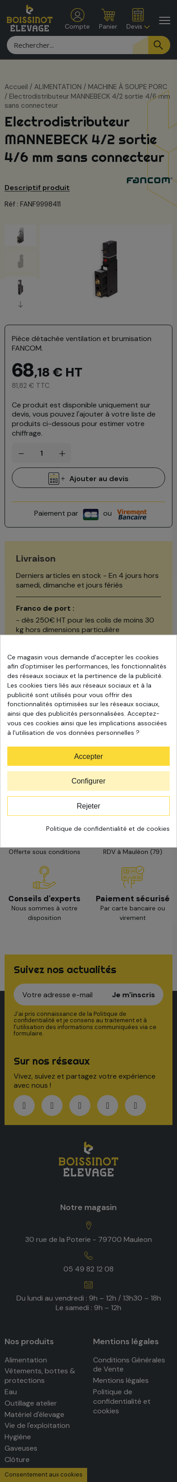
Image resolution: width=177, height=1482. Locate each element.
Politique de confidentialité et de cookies (108, 828)
